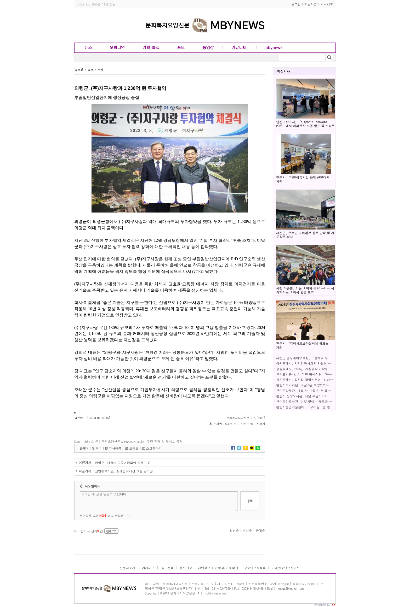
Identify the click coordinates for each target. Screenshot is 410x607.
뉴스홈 (79, 69)
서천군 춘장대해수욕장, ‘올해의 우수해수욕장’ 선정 (315, 358)
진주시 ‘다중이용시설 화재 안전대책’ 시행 (304, 179)
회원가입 (310, 4)
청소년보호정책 (255, 567)
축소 (98, 448)
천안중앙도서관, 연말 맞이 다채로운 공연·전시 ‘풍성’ (317, 401)
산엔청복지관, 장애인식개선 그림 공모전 (124, 471)
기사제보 (327, 4)
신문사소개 (127, 567)
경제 (100, 69)
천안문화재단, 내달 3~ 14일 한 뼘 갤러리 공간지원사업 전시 (318, 390)
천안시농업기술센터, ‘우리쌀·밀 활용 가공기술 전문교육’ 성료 (323, 407)
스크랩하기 (154, 448)
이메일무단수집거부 (286, 567)
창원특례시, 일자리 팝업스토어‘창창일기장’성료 (312, 379)
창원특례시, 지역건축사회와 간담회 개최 (305, 363)
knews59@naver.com (291, 588)
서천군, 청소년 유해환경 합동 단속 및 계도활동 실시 (305, 235)
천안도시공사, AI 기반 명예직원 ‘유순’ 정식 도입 (313, 374)
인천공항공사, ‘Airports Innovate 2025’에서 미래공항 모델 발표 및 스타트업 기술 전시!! (305, 126)
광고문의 (167, 567)
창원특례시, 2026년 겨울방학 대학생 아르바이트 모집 (314, 369)
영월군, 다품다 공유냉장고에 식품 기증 (123, 462)
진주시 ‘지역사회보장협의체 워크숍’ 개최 (304, 345)
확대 (85, 448)
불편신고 (186, 567)
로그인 (296, 4)
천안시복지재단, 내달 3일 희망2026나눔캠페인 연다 (312, 385)
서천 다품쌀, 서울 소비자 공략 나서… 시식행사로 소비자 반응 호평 (305, 290)
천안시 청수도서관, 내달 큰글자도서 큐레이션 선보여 (314, 396)
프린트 (134, 448)
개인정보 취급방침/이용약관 (218, 567)
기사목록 (115, 448)
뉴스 (90, 69)
